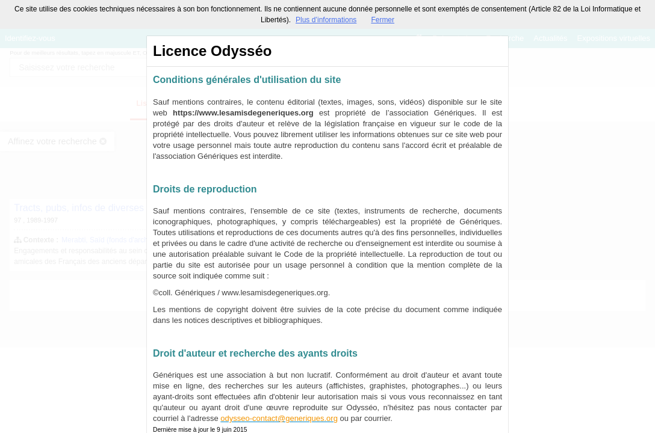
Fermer (382, 20)
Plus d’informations (326, 20)
